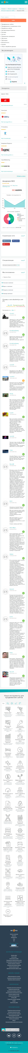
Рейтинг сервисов (12, 8)
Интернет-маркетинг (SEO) (8, 10)
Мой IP (14, 1020)
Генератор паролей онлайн (14, 1012)
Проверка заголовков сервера (14, 965)
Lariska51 (12, 364)
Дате (13, 310)
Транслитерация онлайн (14, 1015)
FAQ (14, 939)
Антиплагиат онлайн (14, 958)
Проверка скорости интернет (14, 1010)
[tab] (8, 703)
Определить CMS (14, 1002)
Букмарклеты (14, 937)
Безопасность (4, 42)
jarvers (11, 616)
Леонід (11, 393)
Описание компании (7, 282)
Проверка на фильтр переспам (14, 978)
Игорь (11, 652)
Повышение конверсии (7, 36)
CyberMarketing (5, 160)
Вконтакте (6, 240)
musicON (12, 436)
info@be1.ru (14, 1047)
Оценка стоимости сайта (14, 994)
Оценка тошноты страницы (14, 963)
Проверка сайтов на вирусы (14, 979)
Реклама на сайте (14, 1050)
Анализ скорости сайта (14, 966)
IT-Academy (4, 127)
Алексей (12, 589)
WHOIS (14, 1000)
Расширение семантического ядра (14, 960)
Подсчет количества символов (14, 1013)
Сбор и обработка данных (8, 46)
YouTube (6, 244)
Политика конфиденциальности (14, 1044)
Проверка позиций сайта (14, 989)
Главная (3, 8)
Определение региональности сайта (14, 992)
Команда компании (7, 293)
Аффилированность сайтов (14, 976)
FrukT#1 (11, 413)
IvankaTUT (12, 376)
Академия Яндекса (6, 143)
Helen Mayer (13, 527)
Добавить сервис (21, 176)
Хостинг (3, 34)
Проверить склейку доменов (14, 999)
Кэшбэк (3, 44)
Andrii (11, 501)
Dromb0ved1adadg (14, 330)
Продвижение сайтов (6, 24)
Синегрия (4, 110)
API (14, 940)
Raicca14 (12, 671)
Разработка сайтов (6, 28)
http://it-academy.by (6, 138)
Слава (11, 450)
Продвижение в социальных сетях (10, 26)
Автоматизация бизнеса (7, 30)
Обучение (21, 8)
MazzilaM (12, 464)
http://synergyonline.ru (6, 122)
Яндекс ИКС (14, 997)
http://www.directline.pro (7, 105)
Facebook (16, 240)
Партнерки (3, 40)
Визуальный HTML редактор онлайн (14, 1017)
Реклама (3, 32)
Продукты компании (7, 290)
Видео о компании (7, 286)
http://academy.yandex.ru (7, 155)
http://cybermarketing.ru (7, 171)
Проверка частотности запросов (14, 987)
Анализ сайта (14, 955)
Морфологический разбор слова (14, 968)
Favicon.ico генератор (14, 1018)
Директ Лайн (5, 94)
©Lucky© (12, 313)
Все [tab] (3, 703)
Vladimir (11, 554)
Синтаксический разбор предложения (14, 1022)
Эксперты (14, 935)
